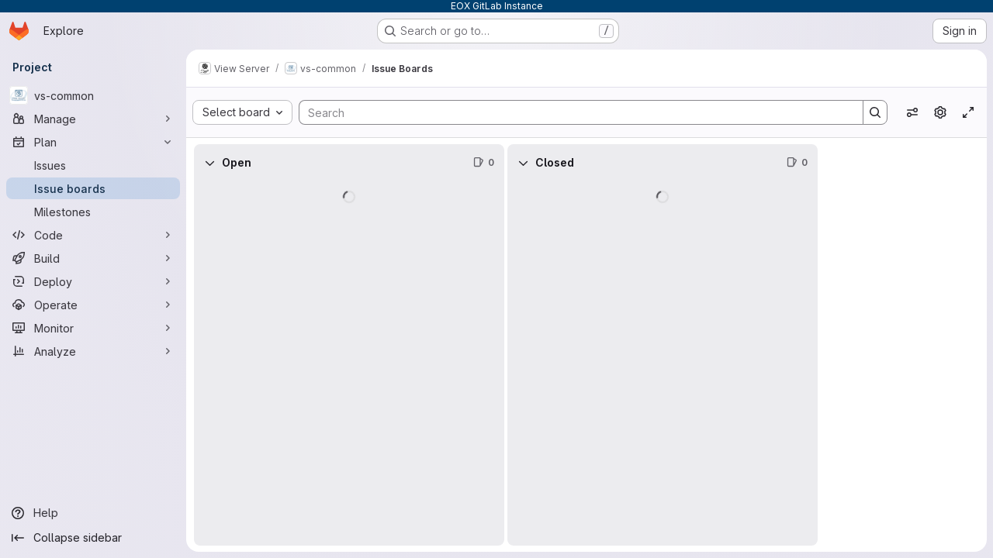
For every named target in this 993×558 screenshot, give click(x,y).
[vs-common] (93, 95)
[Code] (93, 235)
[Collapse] (209, 162)
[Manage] (93, 118)
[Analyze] (93, 351)
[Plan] (93, 142)
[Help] (93, 513)
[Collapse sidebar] (93, 538)
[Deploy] (93, 281)
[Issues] (93, 165)
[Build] (93, 258)
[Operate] (93, 304)
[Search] (573, 112)
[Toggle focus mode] (968, 112)
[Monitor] (93, 328)
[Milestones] (93, 211)
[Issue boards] (93, 188)
